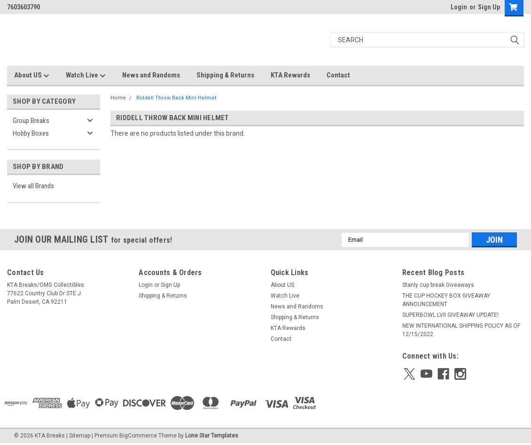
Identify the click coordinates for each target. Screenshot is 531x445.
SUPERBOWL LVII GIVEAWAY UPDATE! (450, 315)
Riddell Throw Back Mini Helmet (176, 98)
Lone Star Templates (211, 435)
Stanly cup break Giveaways (438, 285)
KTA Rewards (290, 75)
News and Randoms (151, 75)
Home (118, 98)
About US (31, 75)
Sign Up (489, 7)
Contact (338, 75)
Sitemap (79, 435)
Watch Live (86, 75)
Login (459, 7)
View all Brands (33, 186)
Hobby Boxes (31, 133)
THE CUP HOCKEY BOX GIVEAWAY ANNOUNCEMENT (446, 299)
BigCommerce (138, 435)
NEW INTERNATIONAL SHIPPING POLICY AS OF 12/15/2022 (461, 330)
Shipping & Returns (225, 75)
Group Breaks (31, 120)
